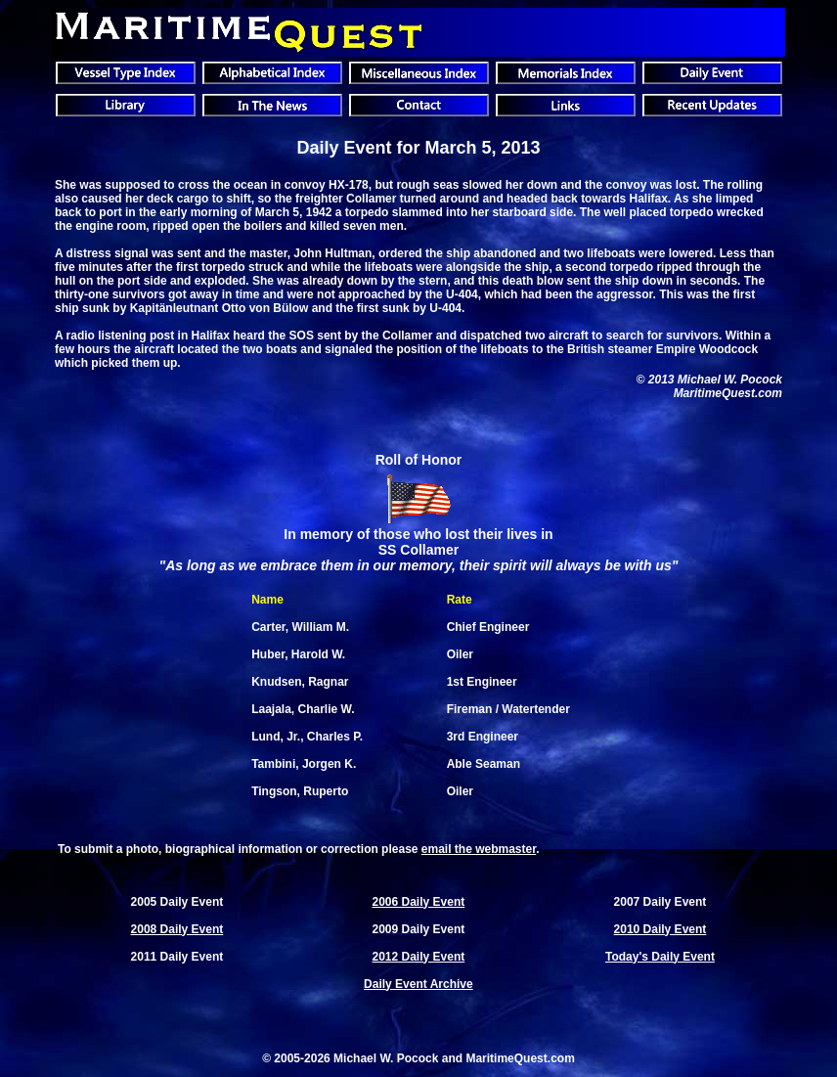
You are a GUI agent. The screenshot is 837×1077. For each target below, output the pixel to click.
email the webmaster (478, 849)
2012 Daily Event (419, 957)
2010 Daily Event (660, 929)
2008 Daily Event (177, 929)
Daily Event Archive (418, 984)
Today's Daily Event (660, 957)
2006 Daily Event (419, 902)
